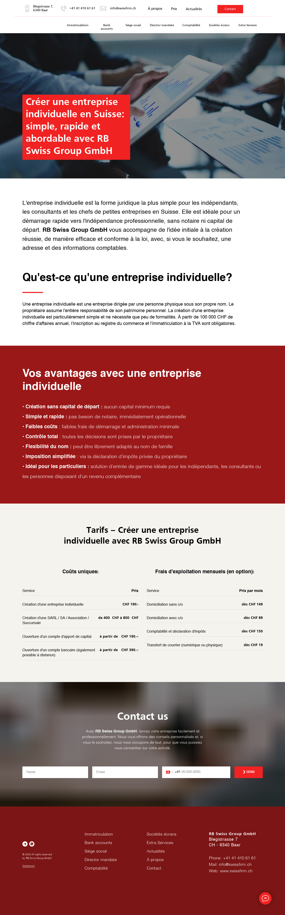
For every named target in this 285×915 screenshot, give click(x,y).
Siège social (133, 25)
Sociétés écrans (219, 25)
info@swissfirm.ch (123, 8)
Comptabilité (191, 25)
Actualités (194, 9)
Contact (230, 9)
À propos (155, 9)
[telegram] (25, 844)
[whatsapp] (31, 844)
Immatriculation (78, 25)
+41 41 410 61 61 (82, 8)
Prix (174, 9)
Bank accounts (98, 843)
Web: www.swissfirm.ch (230, 871)
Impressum (28, 866)
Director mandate (162, 25)
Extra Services (248, 25)
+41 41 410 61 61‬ (239, 858)
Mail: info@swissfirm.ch (230, 865)
